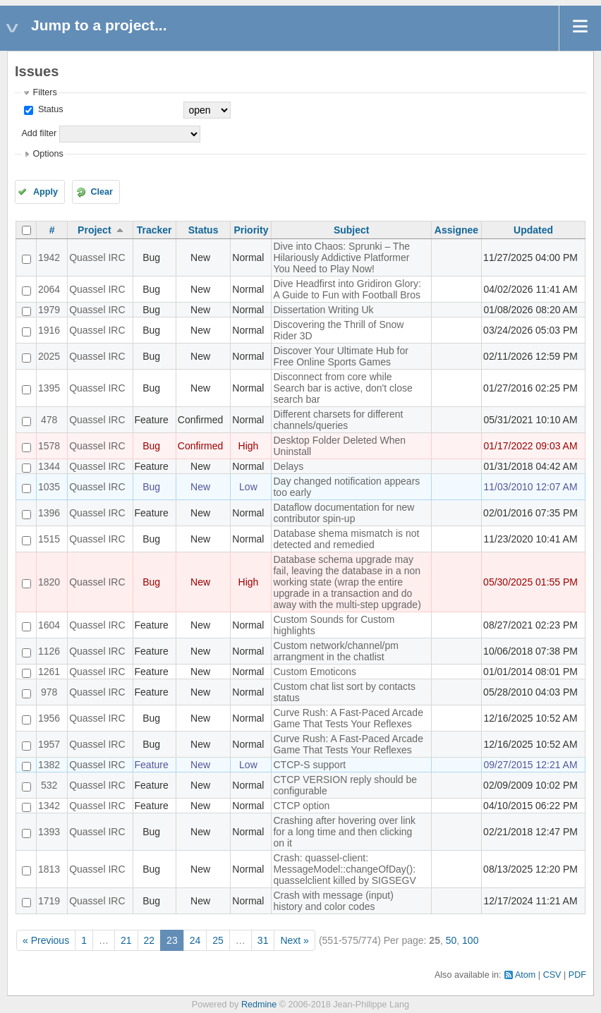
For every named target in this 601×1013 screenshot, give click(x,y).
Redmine (259, 1004)
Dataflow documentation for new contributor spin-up (343, 513)
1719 (49, 900)
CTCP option (301, 805)
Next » (294, 940)
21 (126, 940)
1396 (49, 512)
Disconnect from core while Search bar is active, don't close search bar (342, 388)
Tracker (154, 230)
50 (451, 940)
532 (49, 785)
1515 (49, 539)
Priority (250, 230)
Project (94, 230)
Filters (44, 92)
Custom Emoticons (314, 671)
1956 (49, 718)
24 (195, 940)
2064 (49, 289)
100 (470, 940)
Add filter (38, 133)
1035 (49, 486)
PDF (577, 975)
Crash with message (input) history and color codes (333, 901)
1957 (49, 744)
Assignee (456, 230)
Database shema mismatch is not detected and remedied (346, 539)
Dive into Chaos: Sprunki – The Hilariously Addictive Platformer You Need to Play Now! (341, 257)
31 (263, 940)
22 (149, 940)
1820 (49, 582)
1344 (49, 466)
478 (49, 419)
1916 (49, 330)
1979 (49, 309)
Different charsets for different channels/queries (338, 419)
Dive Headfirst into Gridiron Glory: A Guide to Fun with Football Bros (346, 289)
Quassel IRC (97, 257)
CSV (552, 975)
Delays (288, 466)
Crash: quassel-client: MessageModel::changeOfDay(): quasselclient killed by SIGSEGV (344, 869)
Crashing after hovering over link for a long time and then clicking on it (344, 832)
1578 (49, 445)
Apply (45, 192)
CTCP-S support (309, 764)
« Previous (46, 940)
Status (49, 109)
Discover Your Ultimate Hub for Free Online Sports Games (340, 356)
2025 (49, 356)
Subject (352, 230)
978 (49, 692)
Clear (101, 192)
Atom (525, 975)
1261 (49, 671)
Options (47, 154)
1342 (49, 805)
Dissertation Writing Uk (323, 309)
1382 (49, 764)
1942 (49, 257)
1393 (49, 831)
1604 (49, 625)
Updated (533, 230)
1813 (49, 869)
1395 (49, 388)
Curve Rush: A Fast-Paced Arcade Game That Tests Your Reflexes (348, 718)
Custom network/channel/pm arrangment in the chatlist (335, 651)
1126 (49, 651)
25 (218, 940)
